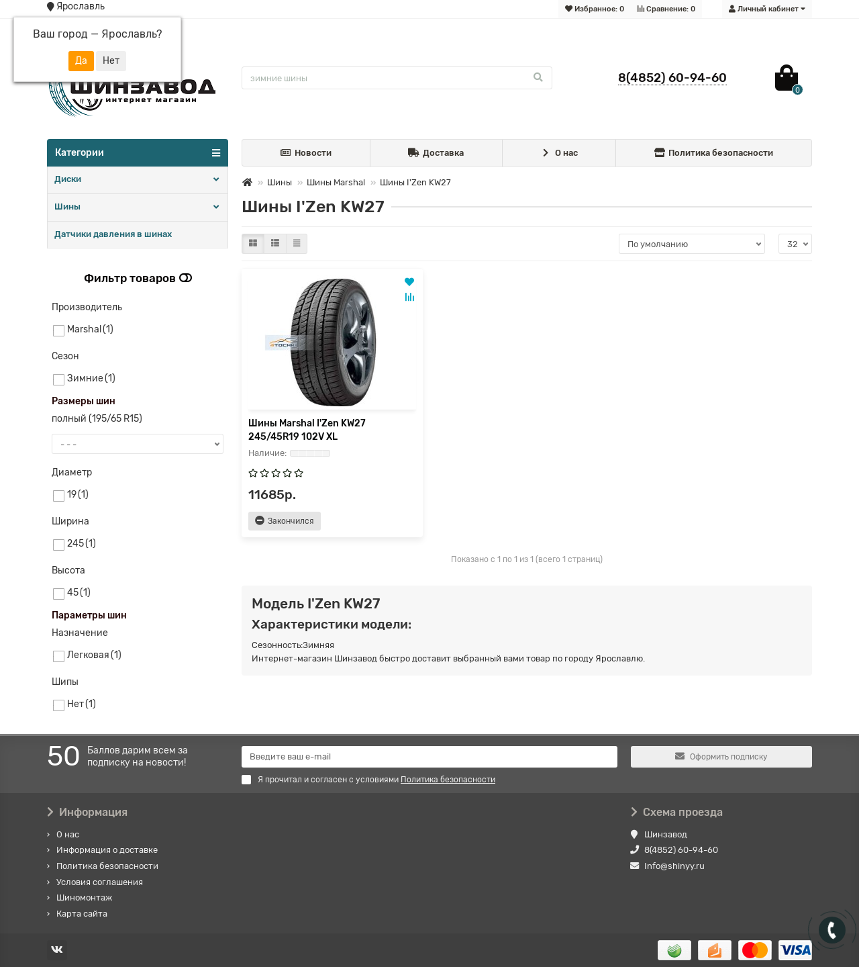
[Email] (429, 757)
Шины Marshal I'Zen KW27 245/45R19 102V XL (307, 430)
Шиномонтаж (84, 897)
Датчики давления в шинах (113, 234)
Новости (306, 153)
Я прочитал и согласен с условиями (368, 779)
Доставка (436, 153)
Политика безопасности (714, 153)
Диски (67, 179)
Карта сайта (81, 914)
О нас (559, 153)
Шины (67, 206)
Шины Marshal (336, 182)
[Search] (397, 77)
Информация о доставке (107, 850)
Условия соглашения (99, 882)
